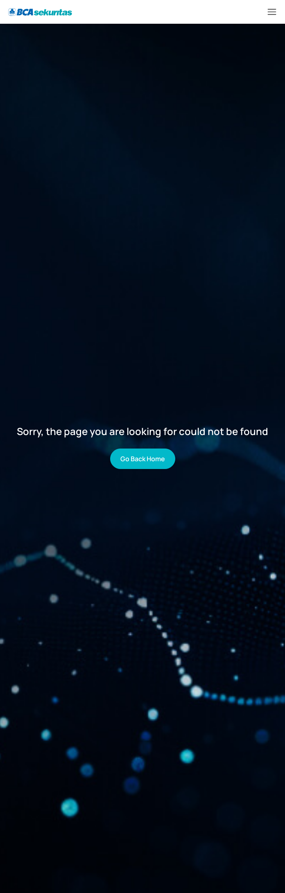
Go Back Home (142, 458)
